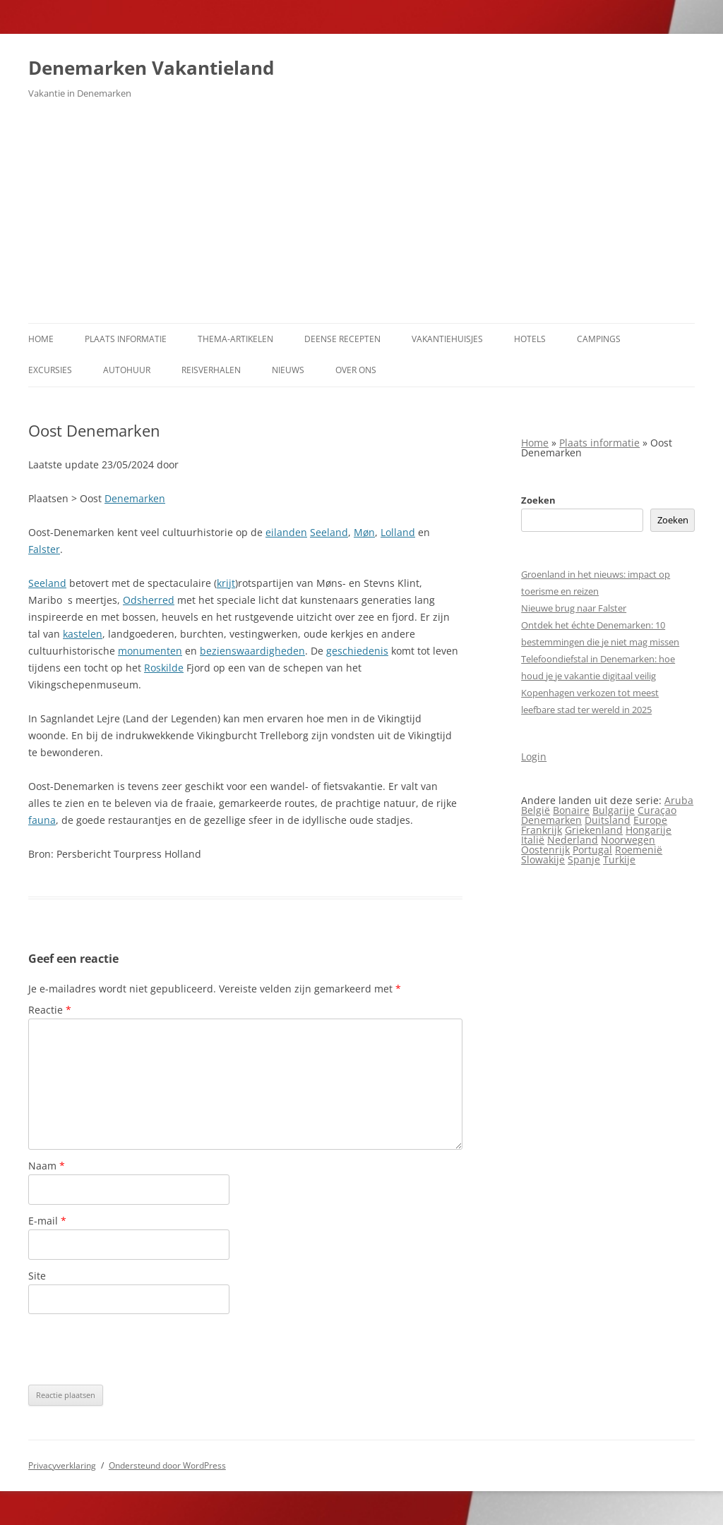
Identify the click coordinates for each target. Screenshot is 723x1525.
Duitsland (608, 820)
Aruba (678, 800)
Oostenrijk (545, 849)
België (535, 810)
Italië (532, 839)
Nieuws (288, 370)
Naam (46, 1165)
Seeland (329, 532)
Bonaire (571, 810)
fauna (42, 820)
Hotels (530, 339)
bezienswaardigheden (252, 650)
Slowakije (543, 859)
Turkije (619, 859)
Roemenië (638, 849)
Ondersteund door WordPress (167, 1465)
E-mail (47, 1220)
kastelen (82, 633)
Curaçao (657, 810)
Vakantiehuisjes (447, 339)
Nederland (572, 839)
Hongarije (648, 830)
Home (41, 339)
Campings (599, 339)
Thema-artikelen (235, 339)
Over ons (355, 370)
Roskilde (164, 667)
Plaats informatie (126, 339)
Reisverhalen (211, 370)
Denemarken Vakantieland (151, 67)
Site (37, 1275)
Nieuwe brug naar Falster (573, 608)
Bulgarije (613, 810)
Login (533, 756)
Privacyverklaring (62, 1465)
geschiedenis (357, 650)
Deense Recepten (342, 339)
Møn (364, 532)
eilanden (286, 532)
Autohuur (126, 370)
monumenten (150, 650)
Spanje (584, 859)
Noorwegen (628, 839)
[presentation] (135, 1349)
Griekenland (594, 830)
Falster (44, 549)
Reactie (49, 1009)
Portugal (592, 849)
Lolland (398, 532)
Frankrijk (541, 830)
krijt (226, 583)
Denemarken (134, 498)
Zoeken (538, 500)
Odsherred (148, 600)
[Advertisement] (361, 217)
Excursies (50, 370)
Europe (650, 820)
